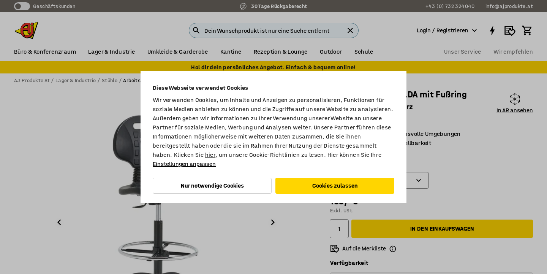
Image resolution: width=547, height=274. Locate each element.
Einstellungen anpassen (184, 163)
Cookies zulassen (335, 185)
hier (210, 154)
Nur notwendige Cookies (212, 185)
